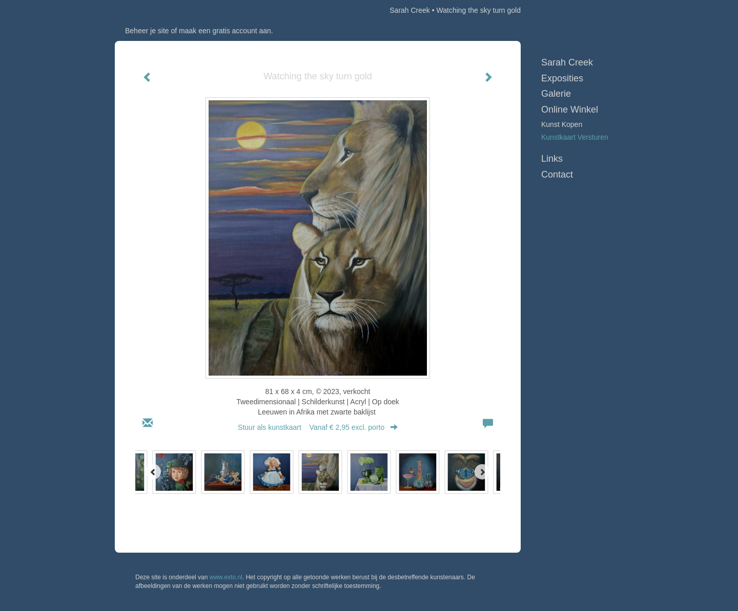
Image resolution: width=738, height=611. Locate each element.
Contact (557, 174)
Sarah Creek (409, 10)
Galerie (556, 94)
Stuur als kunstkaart (318, 427)
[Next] (482, 471)
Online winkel (569, 109)
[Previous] (153, 471)
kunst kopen (561, 124)
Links (552, 159)
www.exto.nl (226, 577)
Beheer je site (147, 31)
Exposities (562, 78)
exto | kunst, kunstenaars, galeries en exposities (144, 10)
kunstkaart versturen (574, 137)
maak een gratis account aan (225, 31)
